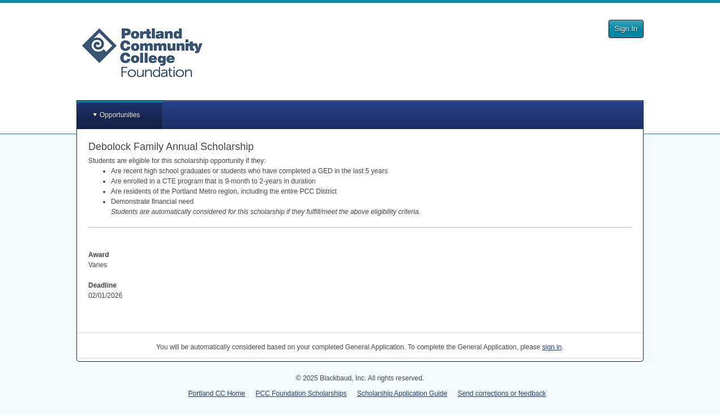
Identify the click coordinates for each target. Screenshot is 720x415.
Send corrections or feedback (501, 393)
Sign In (626, 28)
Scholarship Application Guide (402, 393)
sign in (552, 347)
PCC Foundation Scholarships (301, 393)
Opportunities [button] (120, 115)
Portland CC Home (216, 393)
